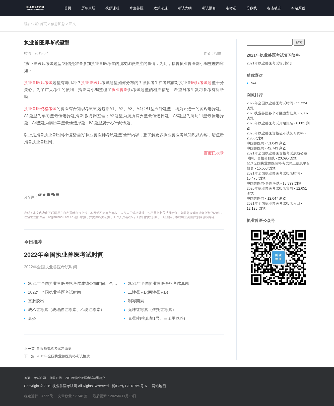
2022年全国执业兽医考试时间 (64, 255)
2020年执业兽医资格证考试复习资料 (275, 133)
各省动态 (274, 8)
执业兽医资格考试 (40, 109)
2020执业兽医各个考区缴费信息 (272, 113)
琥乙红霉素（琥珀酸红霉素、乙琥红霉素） (66, 309)
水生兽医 (136, 8)
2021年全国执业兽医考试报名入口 (273, 203)
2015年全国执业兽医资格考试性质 (63, 356)
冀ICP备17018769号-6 (129, 386)
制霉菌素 (136, 301)
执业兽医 (119, 90)
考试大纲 (185, 8)
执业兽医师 (91, 82)
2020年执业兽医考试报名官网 (270, 188)
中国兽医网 (255, 143)
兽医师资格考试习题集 (54, 349)
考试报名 (209, 8)
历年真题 (88, 8)
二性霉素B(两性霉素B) (148, 292)
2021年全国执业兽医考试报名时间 (273, 173)
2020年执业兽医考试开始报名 (270, 123)
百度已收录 (214, 153)
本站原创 (298, 8)
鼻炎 (32, 318)
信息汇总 (58, 24)
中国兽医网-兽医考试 (263, 183)
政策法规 (161, 8)
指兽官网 (56, 378)
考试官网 (40, 378)
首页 (67, 8)
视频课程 (112, 8)
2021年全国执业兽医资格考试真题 (158, 283)
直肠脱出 (36, 301)
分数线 (251, 8)
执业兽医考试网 (64, 386)
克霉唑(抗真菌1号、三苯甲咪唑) (156, 318)
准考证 (231, 8)
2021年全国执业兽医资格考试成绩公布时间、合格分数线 (74, 283)
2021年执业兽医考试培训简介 (270, 63)
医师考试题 (201, 82)
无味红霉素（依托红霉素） (152, 309)
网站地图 (159, 386)
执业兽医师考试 (38, 82)
